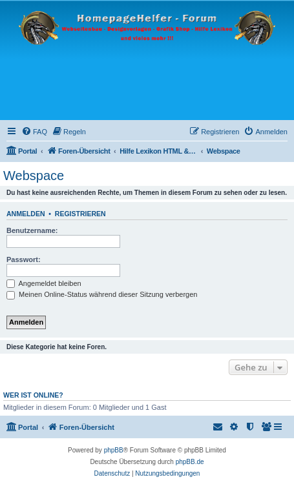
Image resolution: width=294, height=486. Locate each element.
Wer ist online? (33, 395)
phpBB (113, 450)
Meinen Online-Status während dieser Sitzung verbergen (101, 294)
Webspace (33, 175)
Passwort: (23, 259)
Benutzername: (32, 230)
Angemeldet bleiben (43, 283)
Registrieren (80, 214)
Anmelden (25, 214)
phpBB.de (190, 461)
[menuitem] (34, 131)
